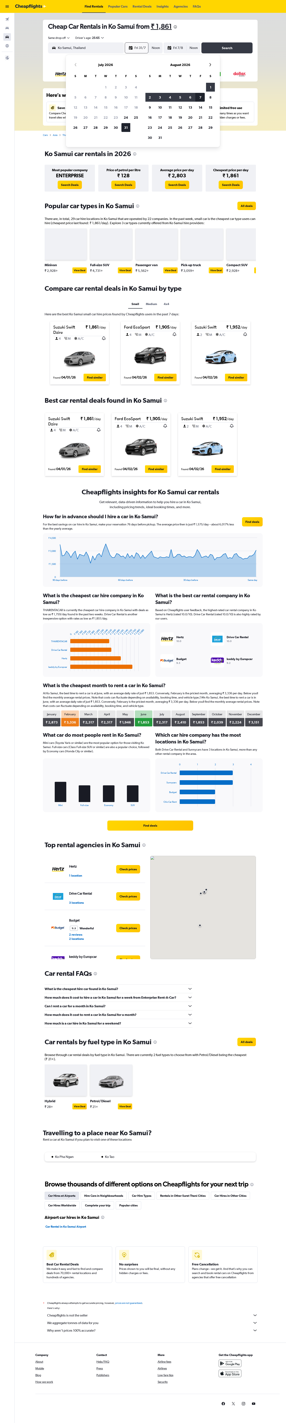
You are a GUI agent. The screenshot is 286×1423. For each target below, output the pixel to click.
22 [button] (106, 117)
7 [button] (95, 97)
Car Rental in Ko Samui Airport (65, 1226)
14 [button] (95, 107)
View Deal (79, 270)
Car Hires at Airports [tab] (61, 1195)
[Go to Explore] (7, 46)
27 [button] (85, 127)
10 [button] (126, 97)
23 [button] (116, 117)
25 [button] (136, 117)
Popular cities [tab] (128, 1205)
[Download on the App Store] (230, 1373)
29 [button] (106, 127)
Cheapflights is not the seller (152, 1315)
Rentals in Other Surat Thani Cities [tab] (183, 1195)
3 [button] (126, 87)
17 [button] (126, 107)
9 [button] (116, 97)
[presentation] (175, 27)
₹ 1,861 (161, 26)
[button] (7, 6)
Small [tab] (135, 304)
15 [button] (106, 107)
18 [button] (136, 107)
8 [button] (106, 97)
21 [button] (95, 117)
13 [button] (85, 107)
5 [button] (75, 97)
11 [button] (135, 97)
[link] (70, 185)
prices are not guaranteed (128, 1303)
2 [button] (116, 87)
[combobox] (59, 38)
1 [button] (105, 87)
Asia (55, 135)
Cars (45, 135)
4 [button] (136, 87)
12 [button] (75, 107)
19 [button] (75, 117)
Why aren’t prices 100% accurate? (152, 1330)
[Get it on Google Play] (230, 1363)
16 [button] (116, 107)
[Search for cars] (7, 37)
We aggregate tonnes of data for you (152, 1322)
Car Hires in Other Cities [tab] (230, 1195)
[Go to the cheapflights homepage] (30, 6)
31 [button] (126, 127)
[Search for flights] (7, 19)
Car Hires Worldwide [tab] (62, 1205)
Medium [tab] (151, 304)
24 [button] (126, 117)
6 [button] (85, 97)
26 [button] (75, 127)
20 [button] (85, 117)
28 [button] (95, 127)
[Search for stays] (7, 28)
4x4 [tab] (166, 304)
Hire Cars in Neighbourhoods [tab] (103, 1195)
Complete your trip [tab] (97, 1205)
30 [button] (116, 127)
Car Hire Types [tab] (141, 1195)
